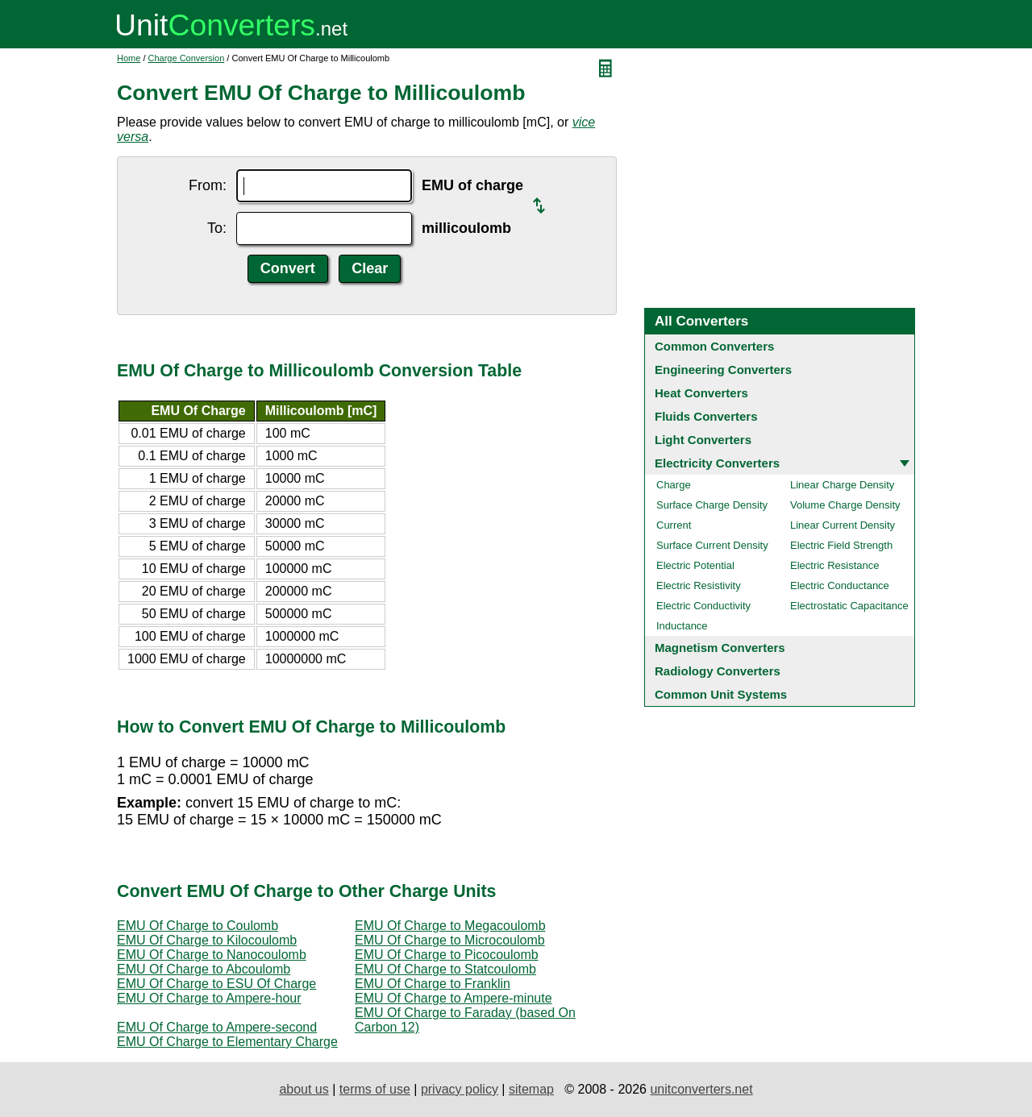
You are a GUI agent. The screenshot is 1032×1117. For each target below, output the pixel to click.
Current (673, 525)
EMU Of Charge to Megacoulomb (450, 925)
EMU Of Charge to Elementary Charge (227, 1041)
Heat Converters (701, 393)
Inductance (682, 626)
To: (217, 228)
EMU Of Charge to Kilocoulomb (207, 940)
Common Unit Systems (721, 694)
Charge (673, 485)
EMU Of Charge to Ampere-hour (209, 998)
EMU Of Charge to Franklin (432, 983)
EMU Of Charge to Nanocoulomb (211, 954)
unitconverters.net (701, 1089)
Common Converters (714, 346)
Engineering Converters (723, 369)
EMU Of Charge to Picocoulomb (447, 954)
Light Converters (703, 439)
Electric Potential (695, 565)
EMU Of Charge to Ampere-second (217, 1027)
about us (303, 1089)
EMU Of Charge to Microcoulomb (450, 940)
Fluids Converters (706, 416)
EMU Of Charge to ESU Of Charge (216, 983)
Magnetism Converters (720, 647)
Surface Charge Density (712, 505)
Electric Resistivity (698, 585)
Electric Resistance (835, 565)
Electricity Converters (717, 463)
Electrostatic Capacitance (849, 606)
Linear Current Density (842, 525)
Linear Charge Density (842, 485)
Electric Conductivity (703, 606)
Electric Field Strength (841, 545)
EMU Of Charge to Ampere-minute (453, 998)
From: (208, 185)
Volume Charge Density (845, 505)
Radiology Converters (717, 671)
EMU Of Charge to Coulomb (197, 925)
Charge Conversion (186, 58)
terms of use (374, 1089)
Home (128, 58)
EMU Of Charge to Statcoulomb (445, 969)
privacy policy (459, 1089)
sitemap (531, 1089)
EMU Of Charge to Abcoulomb (203, 969)
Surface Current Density (712, 545)
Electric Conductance (839, 585)
